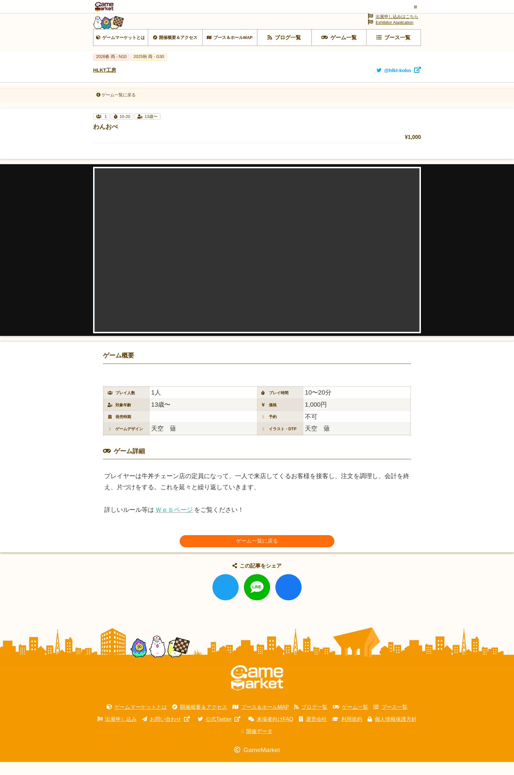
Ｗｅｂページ (174, 522)
